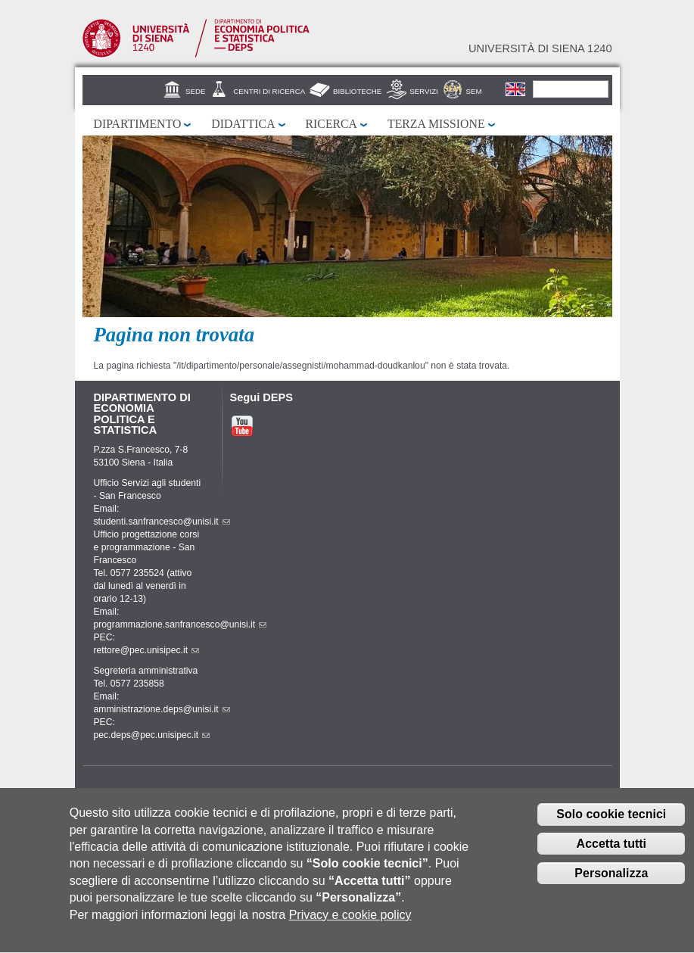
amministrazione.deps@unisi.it (162, 709)
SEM (474, 91)
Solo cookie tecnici (611, 824)
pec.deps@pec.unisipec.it (152, 735)
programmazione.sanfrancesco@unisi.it (180, 624)
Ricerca (331, 123)
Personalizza (611, 882)
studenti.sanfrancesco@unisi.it (162, 521)
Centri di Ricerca (269, 91)
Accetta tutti (611, 852)
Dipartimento (138, 123)
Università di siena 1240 (540, 48)
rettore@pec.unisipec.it (147, 650)
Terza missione (436, 123)
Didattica (243, 123)
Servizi (423, 91)
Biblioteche (357, 91)
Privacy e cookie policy (350, 923)
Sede (195, 91)
